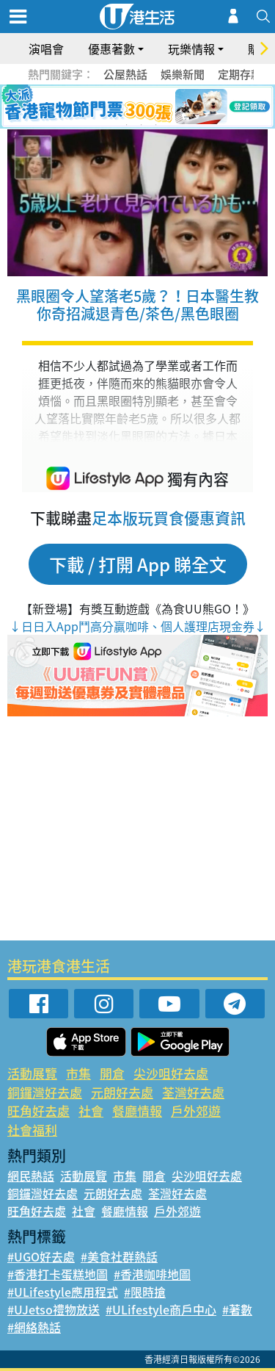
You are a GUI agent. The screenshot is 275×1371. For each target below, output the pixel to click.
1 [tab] (105, 107)
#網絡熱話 (34, 1327)
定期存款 (240, 74)
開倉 (112, 1073)
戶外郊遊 (196, 1110)
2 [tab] (119, 107)
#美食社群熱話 (119, 1256)
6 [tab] (178, 107)
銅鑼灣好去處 (44, 1092)
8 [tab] (141, 125)
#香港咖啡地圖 (152, 1274)
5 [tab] (163, 107)
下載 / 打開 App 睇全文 (138, 564)
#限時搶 (145, 1291)
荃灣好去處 (193, 1092)
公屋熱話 (125, 74)
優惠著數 (111, 48)
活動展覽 (32, 1073)
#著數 (237, 1309)
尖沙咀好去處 (170, 1073)
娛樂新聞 (183, 74)
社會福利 (32, 1129)
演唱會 (46, 48)
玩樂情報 (191, 48)
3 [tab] (134, 107)
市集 (78, 1073)
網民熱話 (30, 1175)
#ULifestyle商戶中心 (161, 1309)
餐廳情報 (137, 1110)
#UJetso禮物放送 (53, 1309)
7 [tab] (127, 125)
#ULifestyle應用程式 (62, 1291)
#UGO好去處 (41, 1256)
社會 (90, 1110)
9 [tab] (156, 125)
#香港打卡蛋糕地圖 (57, 1274)
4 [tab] (149, 107)
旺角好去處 (38, 1110)
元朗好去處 (122, 1092)
